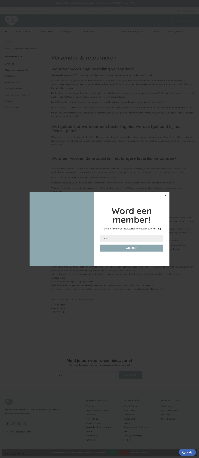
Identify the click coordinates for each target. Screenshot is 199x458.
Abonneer (131, 248)
